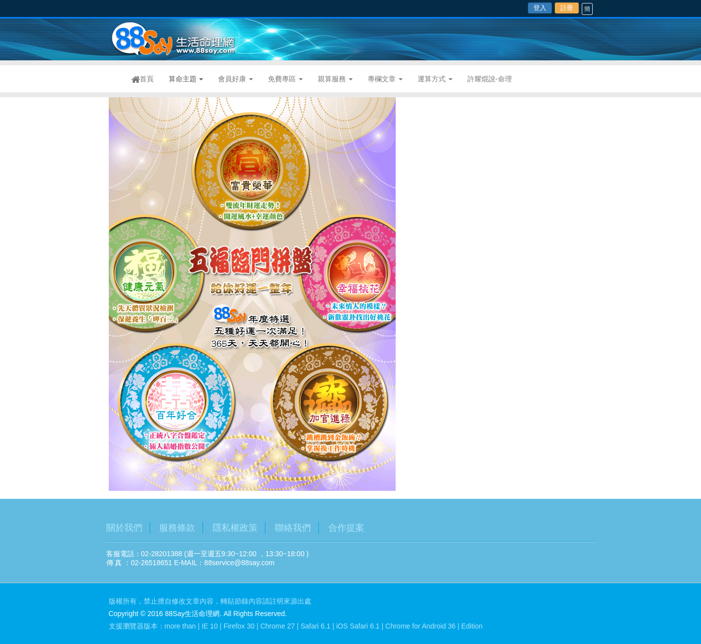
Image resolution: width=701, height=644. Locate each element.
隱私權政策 (235, 528)
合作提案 (346, 528)
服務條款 (177, 528)
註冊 (566, 7)
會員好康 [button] (235, 79)
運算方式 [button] (435, 79)
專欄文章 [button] (385, 79)
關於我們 (124, 528)
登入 (539, 7)
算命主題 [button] (186, 79)
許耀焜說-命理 (489, 79)
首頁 (146, 79)
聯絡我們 (293, 528)
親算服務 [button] (335, 79)
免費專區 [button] (285, 79)
